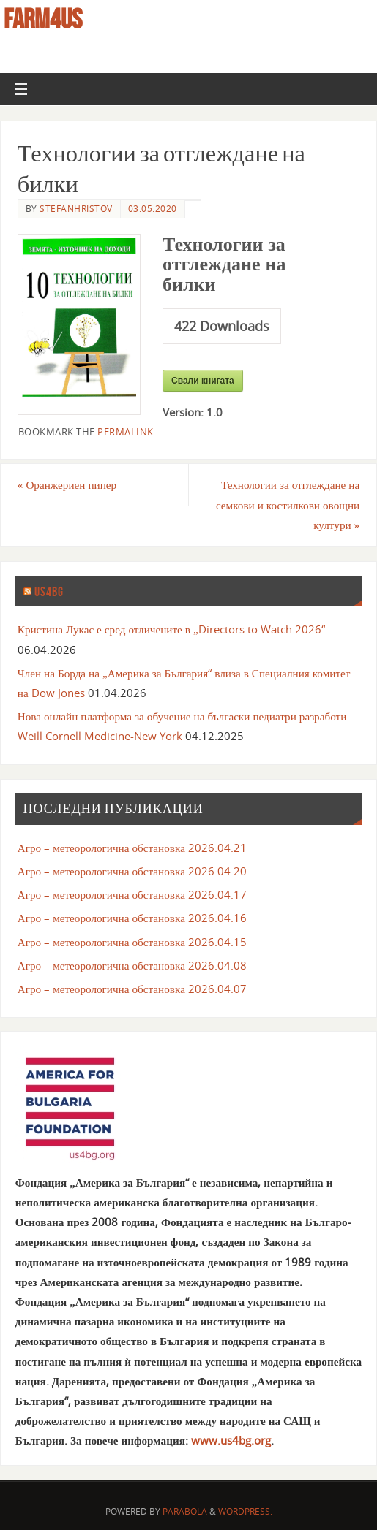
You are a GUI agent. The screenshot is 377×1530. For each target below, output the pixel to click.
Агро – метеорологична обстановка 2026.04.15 (132, 942)
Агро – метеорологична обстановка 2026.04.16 (132, 917)
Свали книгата (202, 381)
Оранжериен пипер (67, 484)
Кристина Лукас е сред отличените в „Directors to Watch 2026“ (171, 629)
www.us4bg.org (231, 1440)
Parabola (185, 1511)
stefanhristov (76, 208)
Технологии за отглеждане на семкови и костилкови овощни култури (287, 504)
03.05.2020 (152, 208)
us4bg (49, 592)
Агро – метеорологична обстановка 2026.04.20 (132, 871)
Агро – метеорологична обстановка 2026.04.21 (132, 847)
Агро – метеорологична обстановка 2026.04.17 (132, 894)
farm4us (43, 19)
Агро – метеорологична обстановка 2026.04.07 (132, 988)
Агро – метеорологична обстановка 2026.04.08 (132, 965)
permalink (125, 431)
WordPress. (245, 1511)
